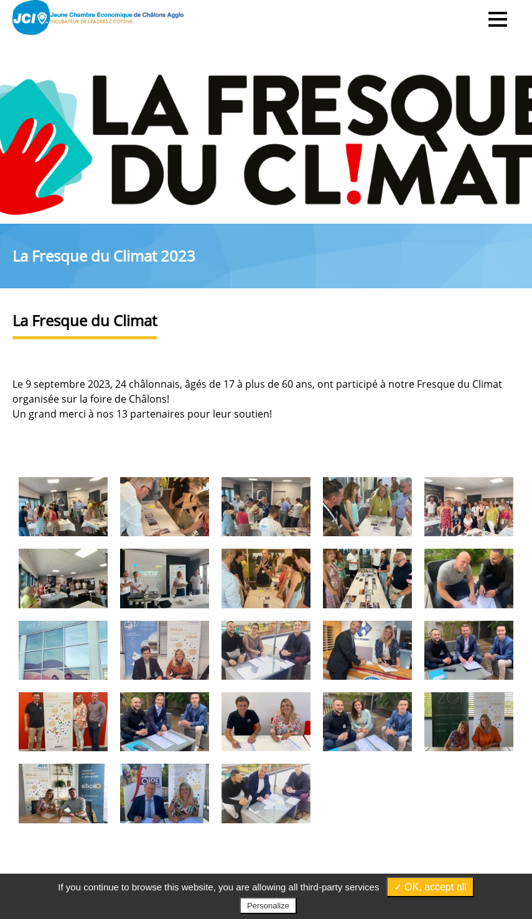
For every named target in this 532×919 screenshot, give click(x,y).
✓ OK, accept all (430, 887)
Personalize (268, 905)
